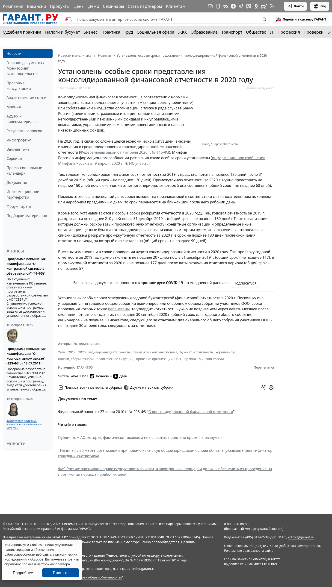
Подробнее (23, 572)
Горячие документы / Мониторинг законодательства (25, 68)
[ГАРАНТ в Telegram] (240, 6)
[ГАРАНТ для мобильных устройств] (218, 6)
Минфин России (211, 359)
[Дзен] (233, 6)
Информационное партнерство (22, 194)
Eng (319, 6)
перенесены (119, 308)
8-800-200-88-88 (236, 524)
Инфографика (18, 140)
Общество (256, 32)
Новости (13, 53)
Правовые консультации (18, 85)
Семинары (113, 6)
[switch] (68, 19)
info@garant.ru (143, 568)
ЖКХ (182, 32)
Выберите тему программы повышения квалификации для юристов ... (24, 424)
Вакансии (36, 6)
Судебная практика (22, 32)
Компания (13, 6)
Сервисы (14, 158)
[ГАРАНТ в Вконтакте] (226, 6)
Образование (204, 32)
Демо (93, 6)
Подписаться (245, 283)
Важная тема (18, 149)
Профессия (289, 32)
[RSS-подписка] (272, 6)
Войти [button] (295, 6)
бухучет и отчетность (196, 352)
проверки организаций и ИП (158, 359)
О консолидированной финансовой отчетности (190, 411)
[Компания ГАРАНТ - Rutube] (264, 6)
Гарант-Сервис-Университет (100, 577)
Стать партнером (145, 6)
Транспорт (231, 32)
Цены (78, 6)
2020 (82, 352)
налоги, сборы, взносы (76, 359)
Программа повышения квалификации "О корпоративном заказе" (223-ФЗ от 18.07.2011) (26, 355)
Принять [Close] (60, 572)
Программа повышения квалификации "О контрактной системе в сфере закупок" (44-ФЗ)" (26, 266)
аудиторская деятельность (109, 352)
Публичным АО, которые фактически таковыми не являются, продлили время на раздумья (140, 437)
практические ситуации (114, 359)
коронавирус (226, 352)
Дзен (120, 376)
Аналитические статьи (26, 97)
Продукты (60, 6)
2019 (72, 352)
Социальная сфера (156, 32)
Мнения (13, 106)
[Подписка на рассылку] (210, 6)
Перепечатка (264, 367)
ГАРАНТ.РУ (85, 367)
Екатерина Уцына (87, 343)
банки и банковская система (155, 352)
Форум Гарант (19, 206)
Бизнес (90, 32)
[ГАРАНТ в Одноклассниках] (256, 6)
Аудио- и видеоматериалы (21, 119)
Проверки (314, 32)
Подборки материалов (26, 215)
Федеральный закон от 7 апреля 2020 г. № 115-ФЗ (124, 152)
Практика (110, 32)
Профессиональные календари (24, 170)
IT (272, 32)
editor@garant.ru (301, 537)
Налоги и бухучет (62, 32)
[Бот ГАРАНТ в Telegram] (248, 6)
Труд (128, 32)
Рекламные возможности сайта (248, 550)
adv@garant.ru (308, 545)
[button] (301, 19)
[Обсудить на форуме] (264, 387)
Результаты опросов (24, 130)
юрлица (190, 359)
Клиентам (176, 6)
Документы (16, 182)
